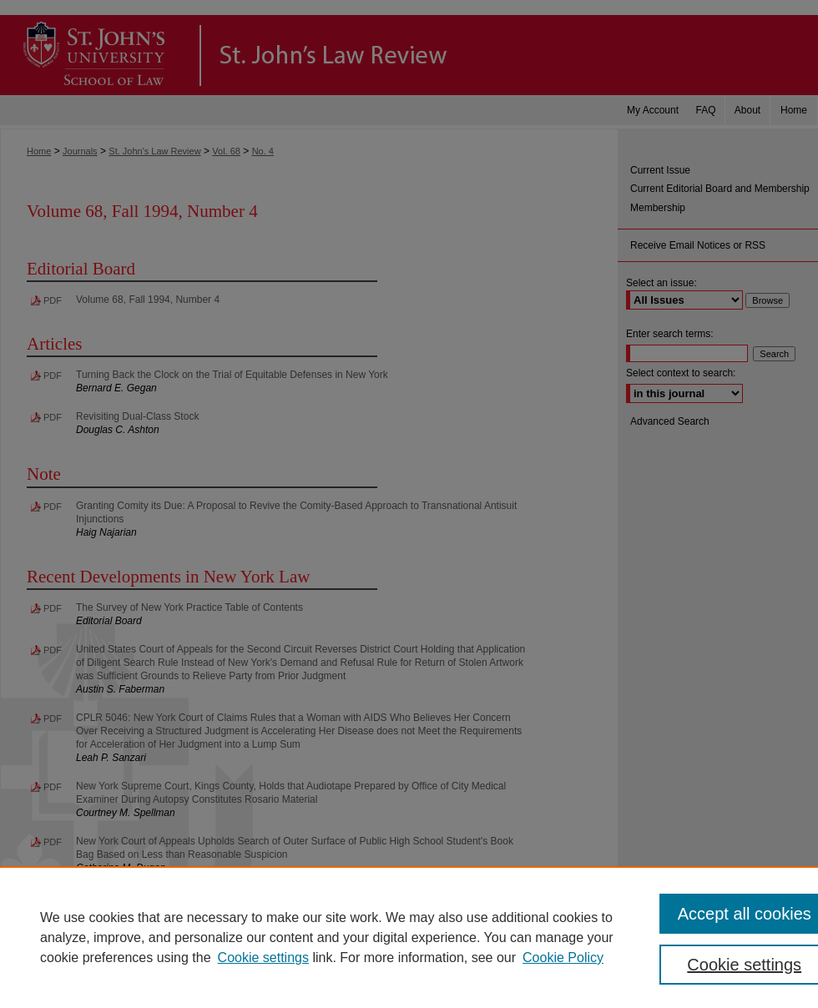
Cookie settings (263, 957)
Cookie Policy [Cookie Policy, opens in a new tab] (563, 957)
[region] (409, 937)
